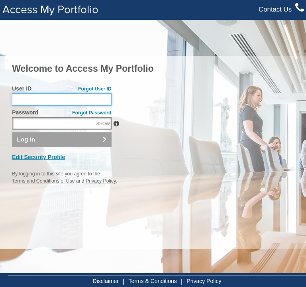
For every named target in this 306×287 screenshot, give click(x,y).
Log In (26, 139)
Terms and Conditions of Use (43, 181)
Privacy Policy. (101, 181)
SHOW (103, 123)
